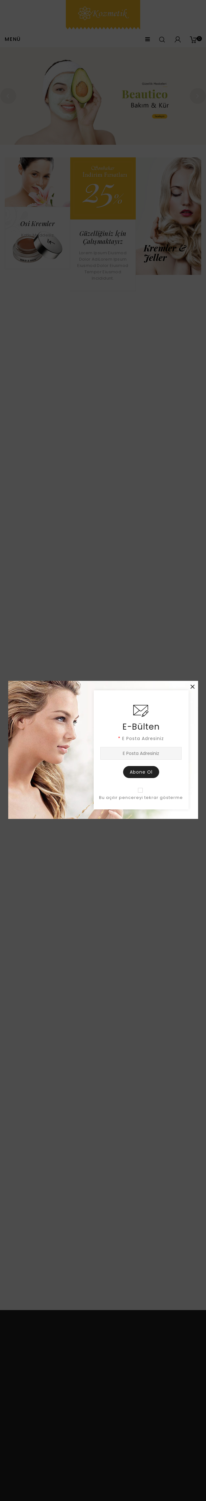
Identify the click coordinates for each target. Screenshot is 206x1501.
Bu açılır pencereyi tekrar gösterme (141, 798)
